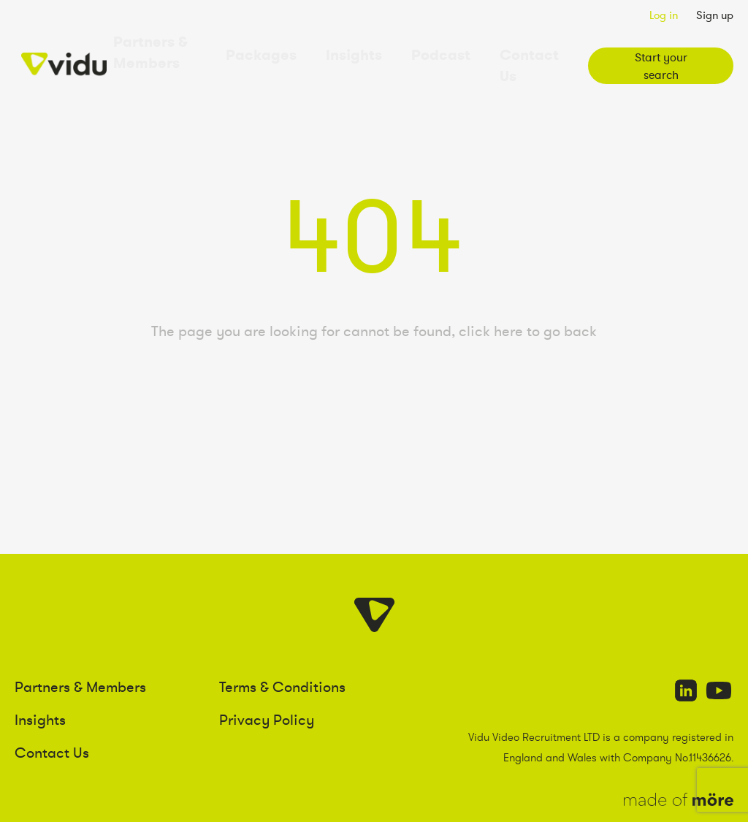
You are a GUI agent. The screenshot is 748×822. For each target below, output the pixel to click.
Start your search (653, 49)
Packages (290, 49)
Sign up (714, 15)
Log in (663, 15)
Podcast (436, 49)
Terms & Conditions (282, 653)
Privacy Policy (266, 686)
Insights (366, 49)
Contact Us (516, 49)
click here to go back (528, 298)
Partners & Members (182, 49)
